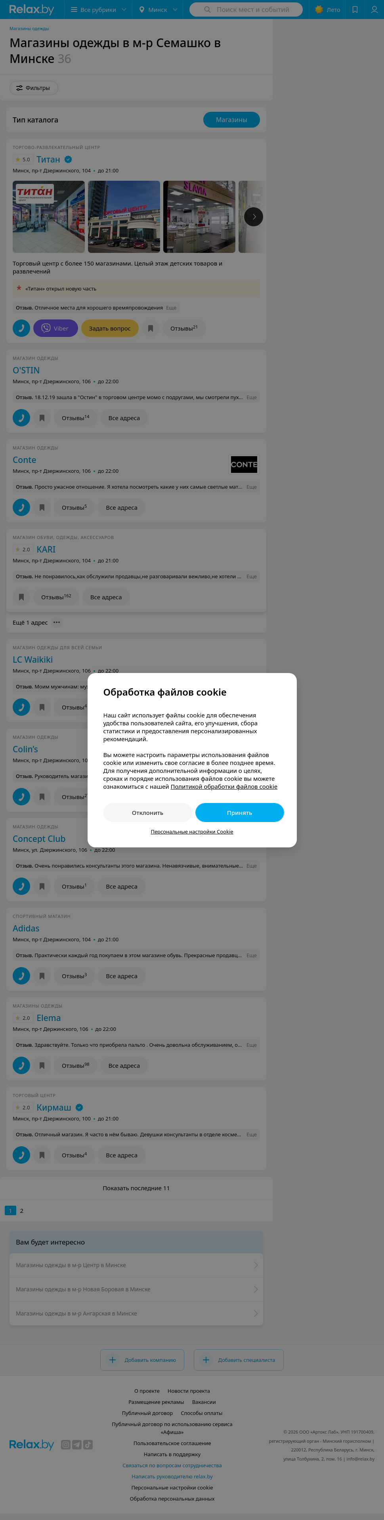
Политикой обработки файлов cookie (223, 786)
